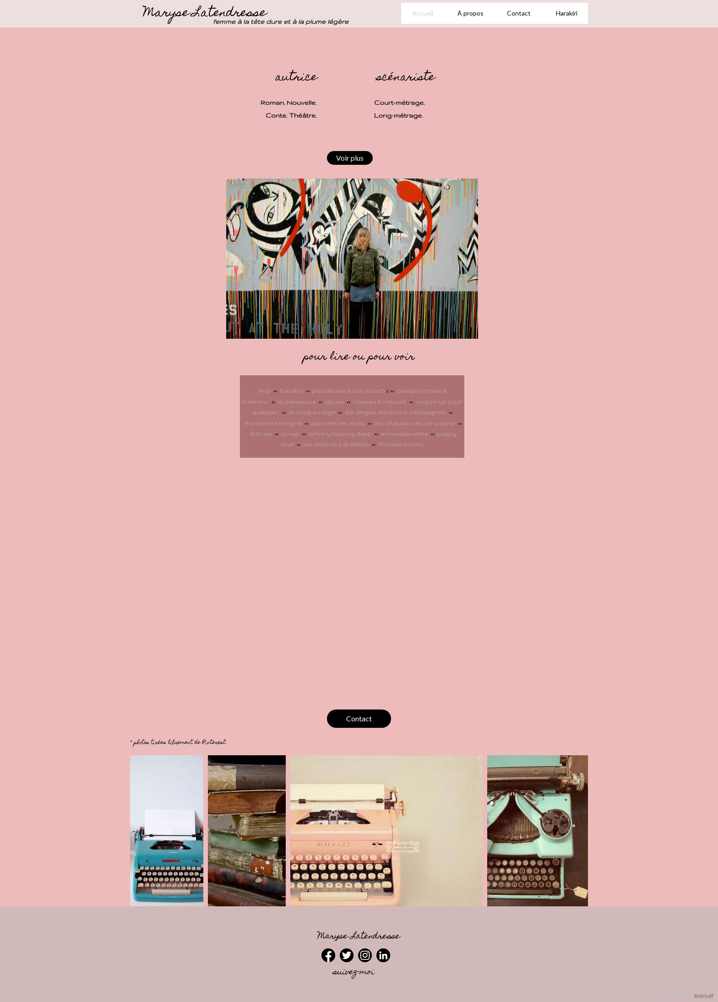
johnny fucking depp (340, 434)
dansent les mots (338, 423)
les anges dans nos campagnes (395, 412)
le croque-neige (312, 412)
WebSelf (703, 996)
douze (335, 402)
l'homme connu (400, 444)
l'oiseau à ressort (380, 402)
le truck (262, 434)
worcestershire (404, 434)
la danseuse (296, 402)
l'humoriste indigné (274, 423)
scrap (291, 434)
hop (264, 391)
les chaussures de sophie (415, 423)
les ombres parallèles (336, 444)
